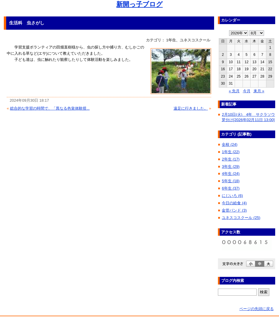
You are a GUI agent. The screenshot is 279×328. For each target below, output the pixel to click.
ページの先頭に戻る (256, 309)
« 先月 (234, 91)
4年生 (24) (230, 173)
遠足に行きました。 (191, 108)
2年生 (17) (230, 159)
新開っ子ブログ (139, 4)
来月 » (258, 91)
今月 (247, 91)
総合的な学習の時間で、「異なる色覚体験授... (50, 108)
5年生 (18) (230, 181)
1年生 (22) (230, 152)
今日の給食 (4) (234, 203)
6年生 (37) (230, 188)
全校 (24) (229, 144)
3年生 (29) (230, 166)
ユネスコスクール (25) (241, 217)
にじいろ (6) (232, 195)
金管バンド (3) (234, 210)
